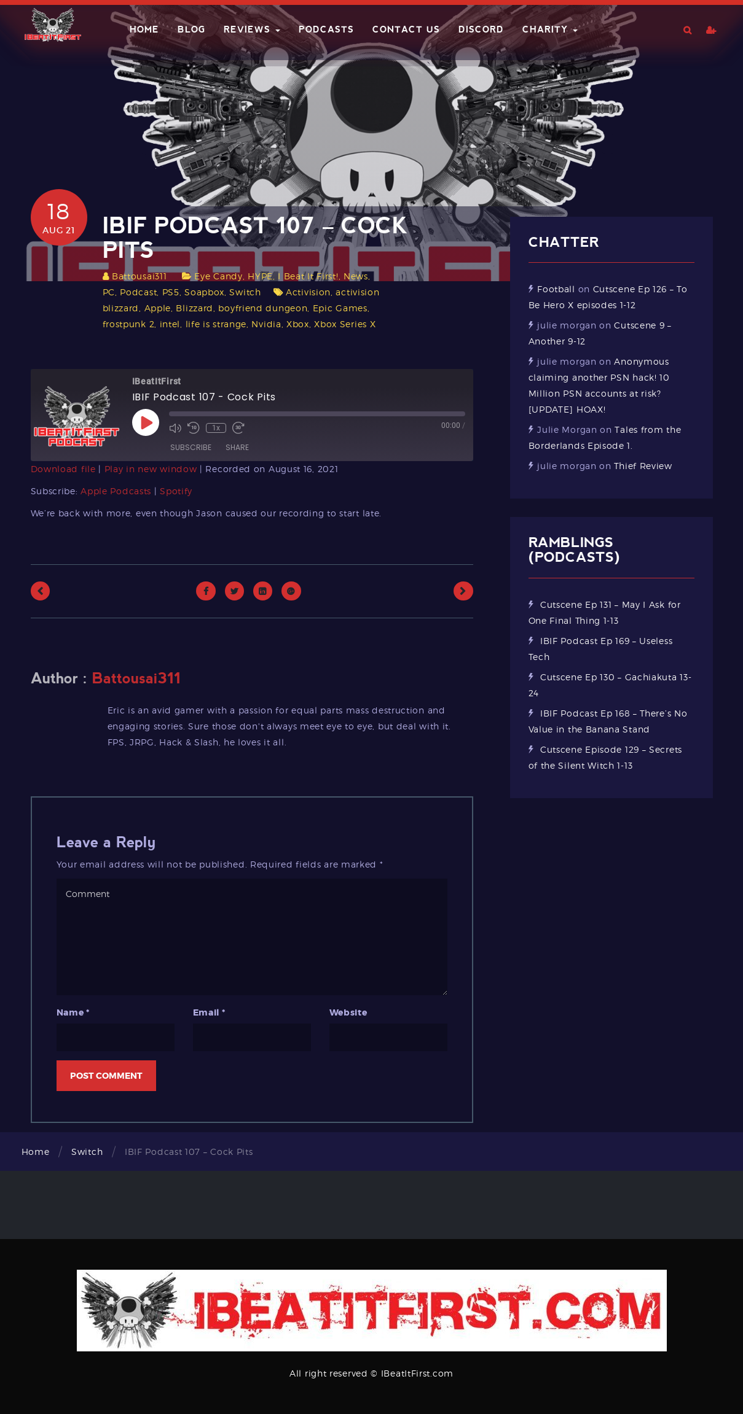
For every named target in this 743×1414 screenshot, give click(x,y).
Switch (245, 292)
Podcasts (326, 29)
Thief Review (643, 465)
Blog (191, 29)
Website (348, 1012)
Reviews (252, 29)
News (356, 276)
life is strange (216, 324)
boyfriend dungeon (262, 308)
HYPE (260, 276)
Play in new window (150, 469)
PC (109, 292)
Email (209, 1012)
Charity (550, 29)
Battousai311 (139, 276)
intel (170, 324)
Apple (157, 308)
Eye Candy (218, 276)
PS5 (170, 292)
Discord (481, 29)
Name (73, 1012)
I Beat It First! (308, 276)
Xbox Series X (344, 324)
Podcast (138, 292)
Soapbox (204, 292)
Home (144, 29)
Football (556, 289)
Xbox (297, 324)
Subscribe (190, 447)
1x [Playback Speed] (216, 428)
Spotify (176, 491)
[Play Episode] (145, 422)
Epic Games (340, 308)
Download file (63, 469)
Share (237, 447)
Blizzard (194, 308)
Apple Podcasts (116, 491)
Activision (308, 292)
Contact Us (406, 29)
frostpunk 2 (129, 324)
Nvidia (266, 324)
